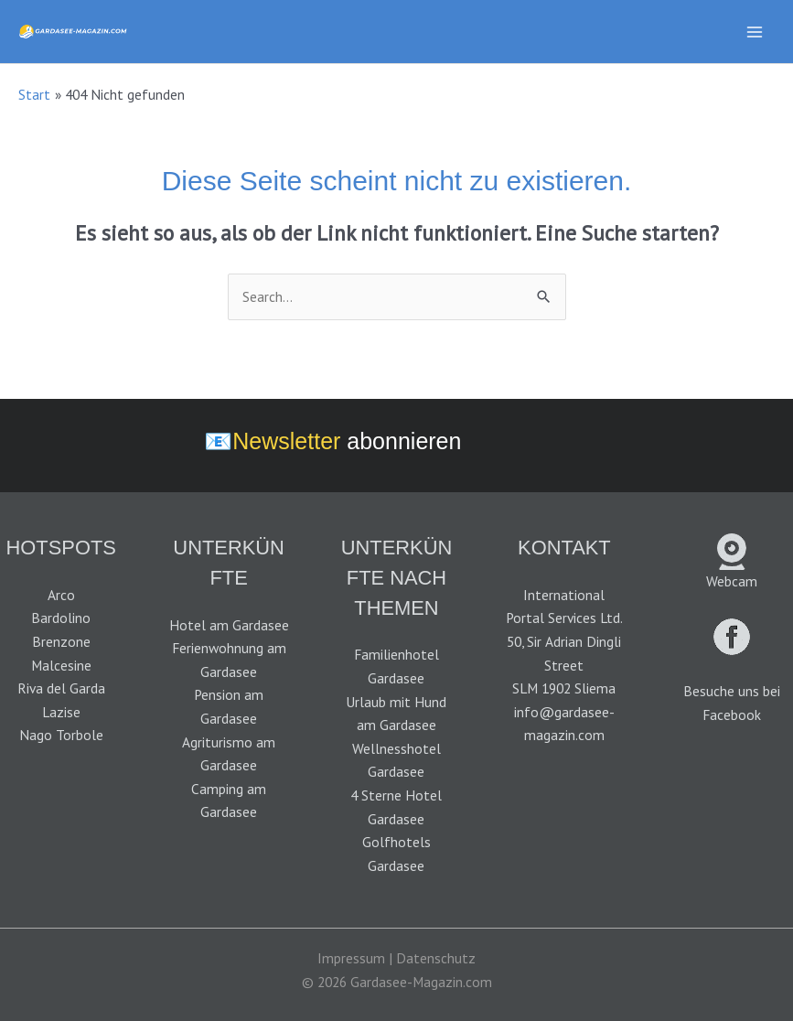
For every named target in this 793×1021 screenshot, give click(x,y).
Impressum (351, 958)
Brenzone (61, 641)
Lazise (61, 712)
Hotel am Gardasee (229, 625)
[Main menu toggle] (755, 31)
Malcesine (61, 665)
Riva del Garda (61, 688)
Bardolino (61, 617)
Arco (61, 595)
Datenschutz (436, 958)
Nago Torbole (61, 734)
